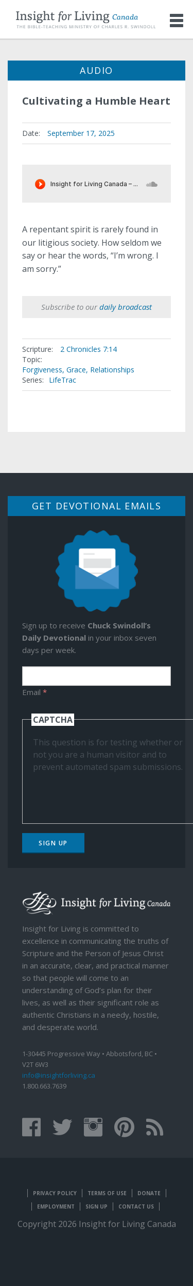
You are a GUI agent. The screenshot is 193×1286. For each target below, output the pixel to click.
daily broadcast (125, 307)
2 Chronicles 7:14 (88, 349)
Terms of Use (107, 1193)
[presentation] (111, 793)
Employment (56, 1206)
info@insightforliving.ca (58, 1075)
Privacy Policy (55, 1193)
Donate (149, 1193)
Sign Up (53, 843)
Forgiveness (42, 369)
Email (34, 692)
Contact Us (136, 1206)
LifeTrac (62, 380)
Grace (76, 369)
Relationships (112, 369)
